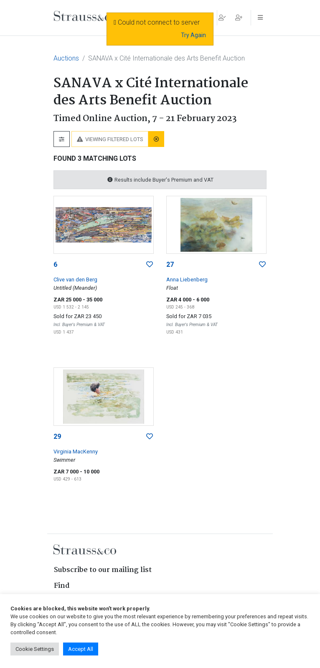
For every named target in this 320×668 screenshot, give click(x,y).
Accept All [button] (80, 649)
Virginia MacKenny (75, 451)
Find (62, 586)
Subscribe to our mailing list (103, 570)
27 (170, 264)
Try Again (193, 35)
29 (57, 436)
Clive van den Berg (75, 279)
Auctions (66, 58)
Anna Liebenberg (187, 279)
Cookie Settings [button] (34, 649)
